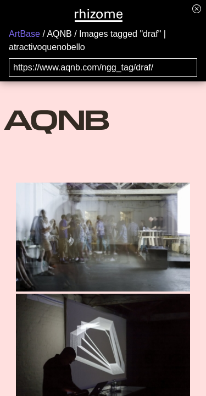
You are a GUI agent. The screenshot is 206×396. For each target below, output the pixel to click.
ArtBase (24, 33)
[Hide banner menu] (196, 8)
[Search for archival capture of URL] (103, 67)
